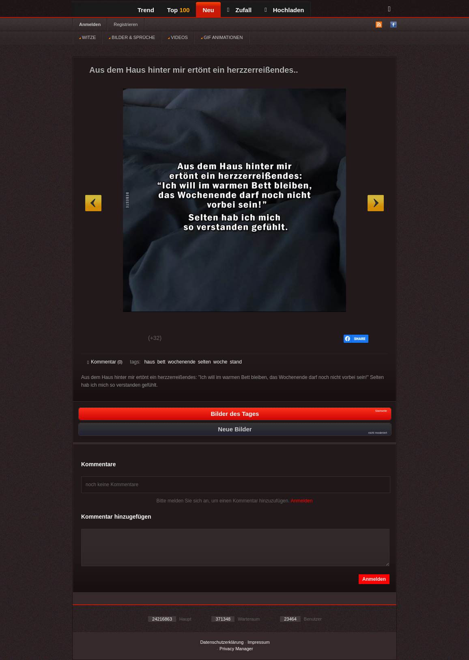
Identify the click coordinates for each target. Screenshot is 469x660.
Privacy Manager (236, 648)
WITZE (87, 37)
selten (204, 362)
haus (149, 362)
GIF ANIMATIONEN (222, 37)
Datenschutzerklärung (221, 642)
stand (235, 362)
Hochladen (284, 9)
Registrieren (126, 24)
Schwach (127, 339)
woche (220, 362)
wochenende (182, 362)
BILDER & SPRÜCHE (132, 37)
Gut (96, 339)
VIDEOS (178, 37)
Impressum (258, 642)
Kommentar (105, 362)
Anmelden (90, 24)
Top (178, 9)
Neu (208, 9)
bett (161, 362)
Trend (146, 9)
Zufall (239, 9)
